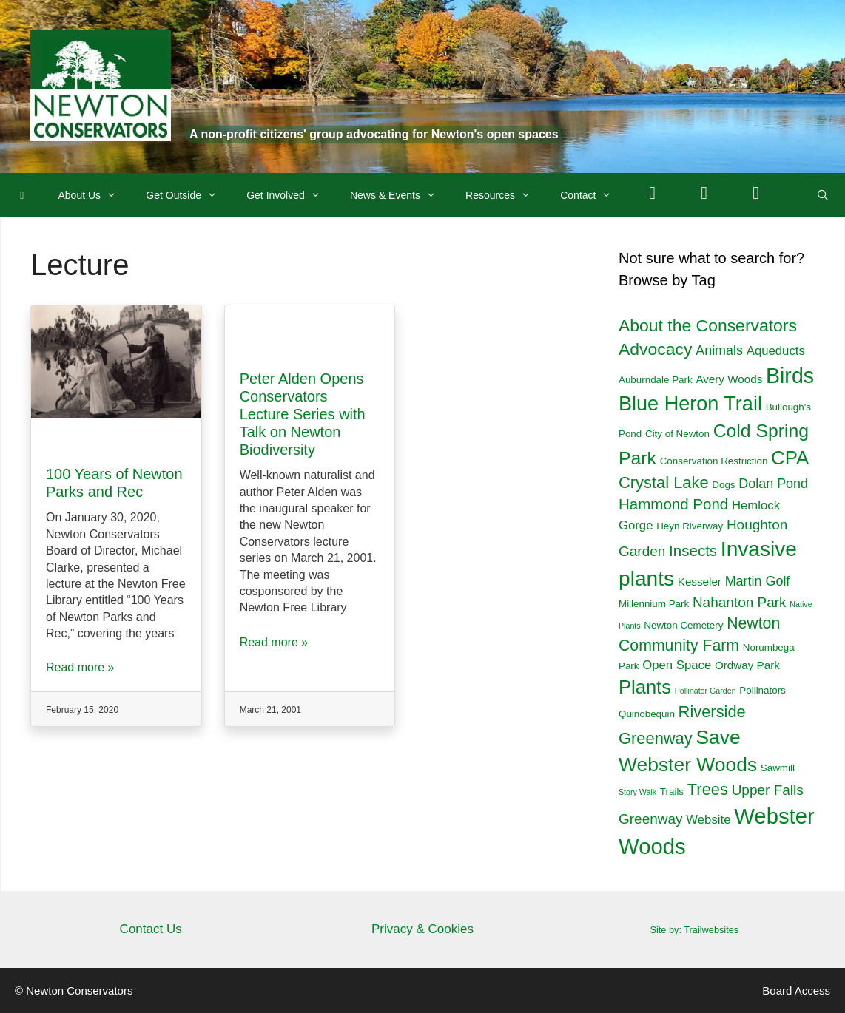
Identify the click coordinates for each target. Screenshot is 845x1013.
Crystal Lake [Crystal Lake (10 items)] (664, 482)
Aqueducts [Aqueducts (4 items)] (776, 351)
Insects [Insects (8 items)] (693, 550)
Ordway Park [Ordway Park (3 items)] (747, 665)
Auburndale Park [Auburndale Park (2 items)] (656, 379)
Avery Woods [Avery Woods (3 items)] (729, 379)
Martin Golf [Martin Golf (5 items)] (757, 581)
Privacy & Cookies (422, 929)
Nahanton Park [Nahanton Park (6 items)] (740, 602)
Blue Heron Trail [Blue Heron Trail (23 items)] (690, 404)
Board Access (796, 990)
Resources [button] (505, 195)
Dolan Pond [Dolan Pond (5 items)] (773, 483)
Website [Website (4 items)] (708, 820)
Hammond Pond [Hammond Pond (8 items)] (673, 503)
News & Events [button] (400, 195)
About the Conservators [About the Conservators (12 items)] (708, 325)
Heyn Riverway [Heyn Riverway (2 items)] (689, 526)
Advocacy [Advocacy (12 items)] (655, 349)
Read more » (80, 667)
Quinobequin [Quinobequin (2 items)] (647, 713)
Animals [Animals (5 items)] (719, 350)
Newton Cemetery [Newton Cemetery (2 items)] (683, 625)
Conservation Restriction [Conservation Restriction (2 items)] (714, 461)
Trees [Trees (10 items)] (707, 789)
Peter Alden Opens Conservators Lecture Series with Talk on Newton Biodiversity (303, 414)
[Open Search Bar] (822, 195)
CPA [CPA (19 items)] (790, 457)
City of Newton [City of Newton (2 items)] (677, 433)
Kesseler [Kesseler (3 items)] (699, 581)
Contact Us (151, 929)
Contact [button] (593, 195)
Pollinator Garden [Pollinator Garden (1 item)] (705, 690)
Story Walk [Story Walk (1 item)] (637, 791)
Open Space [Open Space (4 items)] (676, 665)
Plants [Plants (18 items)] (645, 687)
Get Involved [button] (290, 195)
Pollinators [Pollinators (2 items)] (762, 690)
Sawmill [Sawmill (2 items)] (778, 767)
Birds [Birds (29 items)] (790, 375)
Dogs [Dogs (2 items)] (723, 484)
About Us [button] (95, 195)
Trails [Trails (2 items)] (672, 791)
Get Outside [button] (189, 195)
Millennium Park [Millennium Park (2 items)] (654, 603)
